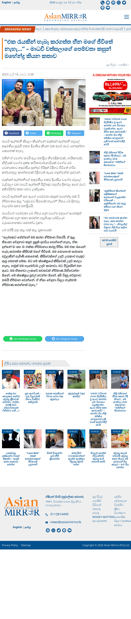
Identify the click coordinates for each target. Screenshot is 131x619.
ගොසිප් (123, 65)
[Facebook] (12, 133)
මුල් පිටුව (111, 65)
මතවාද (96, 509)
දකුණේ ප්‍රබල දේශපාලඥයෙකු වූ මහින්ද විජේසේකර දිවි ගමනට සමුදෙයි (87, 29)
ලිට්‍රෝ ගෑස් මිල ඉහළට (32, 29)
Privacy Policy (10, 545)
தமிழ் (17, 2)
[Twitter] (33, 133)
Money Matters (103, 517)
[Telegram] (75, 133)
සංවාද (95, 513)
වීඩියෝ (96, 505)
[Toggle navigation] (126, 16)
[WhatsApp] (54, 133)
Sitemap (26, 545)
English (6, 2)
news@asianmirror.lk (65, 522)
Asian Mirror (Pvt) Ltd (116, 545)
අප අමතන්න (99, 521)
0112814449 (59, 514)
